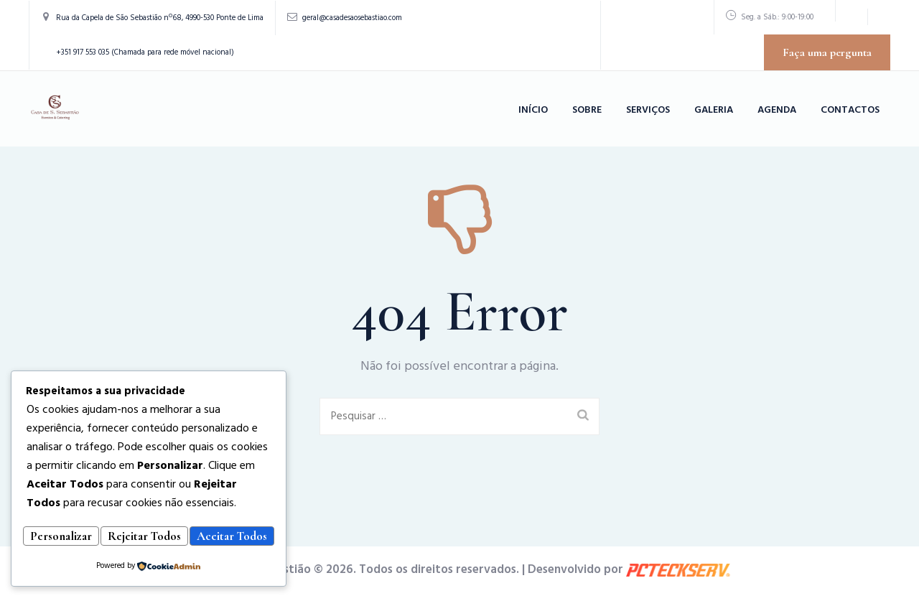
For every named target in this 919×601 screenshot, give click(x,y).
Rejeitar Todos (209, 515)
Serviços (648, 110)
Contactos (850, 110)
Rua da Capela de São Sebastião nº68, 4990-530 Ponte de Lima (159, 17)
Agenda (776, 110)
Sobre (587, 110)
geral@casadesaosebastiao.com (352, 17)
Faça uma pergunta (827, 52)
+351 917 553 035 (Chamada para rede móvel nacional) (145, 52)
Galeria (713, 110)
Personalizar (82, 515)
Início (533, 110)
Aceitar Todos (148, 538)
